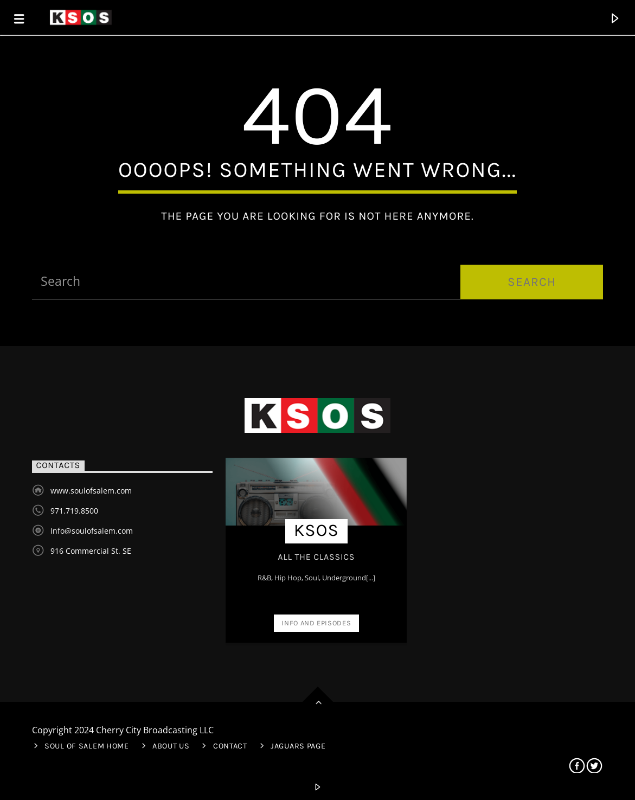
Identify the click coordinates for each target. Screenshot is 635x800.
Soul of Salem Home (86, 746)
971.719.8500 (74, 510)
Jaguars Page (298, 746)
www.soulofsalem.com (91, 490)
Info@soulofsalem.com (91, 531)
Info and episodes (316, 623)
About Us (171, 746)
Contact (230, 746)
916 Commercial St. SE (90, 551)
